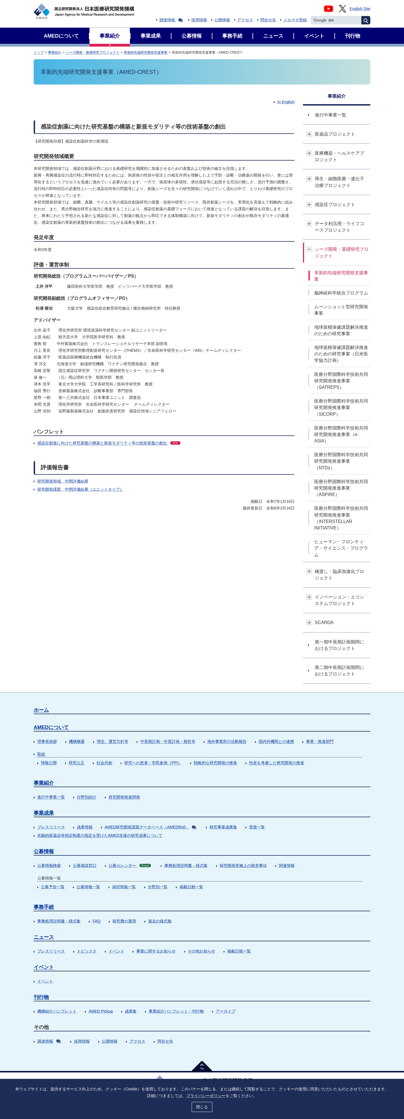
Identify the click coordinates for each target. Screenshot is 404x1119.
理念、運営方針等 (112, 741)
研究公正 (76, 763)
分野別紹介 (87, 797)
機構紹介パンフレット (57, 1011)
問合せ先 (268, 20)
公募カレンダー (130, 865)
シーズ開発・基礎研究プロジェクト (93, 52)
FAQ (96, 921)
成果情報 (85, 827)
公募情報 (44, 851)
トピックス (87, 951)
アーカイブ (225, 1011)
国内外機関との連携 (276, 741)
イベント (116, 951)
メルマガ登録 (295, 20)
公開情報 (222, 20)
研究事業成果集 (223, 827)
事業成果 (44, 813)
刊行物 (41, 997)
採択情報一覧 (124, 887)
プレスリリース (51, 827)
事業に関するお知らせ (156, 951)
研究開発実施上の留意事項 (243, 865)
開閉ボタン (309, 134)
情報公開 (49, 763)
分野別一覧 (157, 887)
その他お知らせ (201, 951)
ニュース (44, 937)
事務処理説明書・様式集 (186, 865)
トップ (39, 52)
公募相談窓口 (85, 865)
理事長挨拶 (47, 741)
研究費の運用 (124, 921)
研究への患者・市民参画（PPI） (153, 763)
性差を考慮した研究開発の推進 (276, 763)
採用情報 (199, 20)
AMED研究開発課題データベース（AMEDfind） (150, 827)
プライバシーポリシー (206, 1095)
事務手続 (44, 907)
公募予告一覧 (53, 887)
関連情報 (287, 865)
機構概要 (77, 741)
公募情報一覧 (88, 887)
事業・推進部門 (320, 741)
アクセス (245, 20)
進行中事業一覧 (51, 797)
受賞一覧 (257, 827)
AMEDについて (51, 727)
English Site (360, 8)
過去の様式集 (160, 921)
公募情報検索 (49, 865)
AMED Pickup (101, 1011)
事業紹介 (54, 52)
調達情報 (171, 20)
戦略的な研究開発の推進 (215, 763)
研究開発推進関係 (124, 797)
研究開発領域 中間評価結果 (62, 481)
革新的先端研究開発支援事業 (145, 52)
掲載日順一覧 (191, 887)
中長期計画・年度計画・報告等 (167, 741)
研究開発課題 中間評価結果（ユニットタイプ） (80, 489)
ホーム (41, 710)
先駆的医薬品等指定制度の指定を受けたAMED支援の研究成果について (99, 835)
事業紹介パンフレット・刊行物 (176, 1011)
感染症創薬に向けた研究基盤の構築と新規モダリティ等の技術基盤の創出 (108, 443)
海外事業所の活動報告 (227, 741)
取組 (41, 754)
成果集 (131, 1011)
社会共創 (104, 763)
